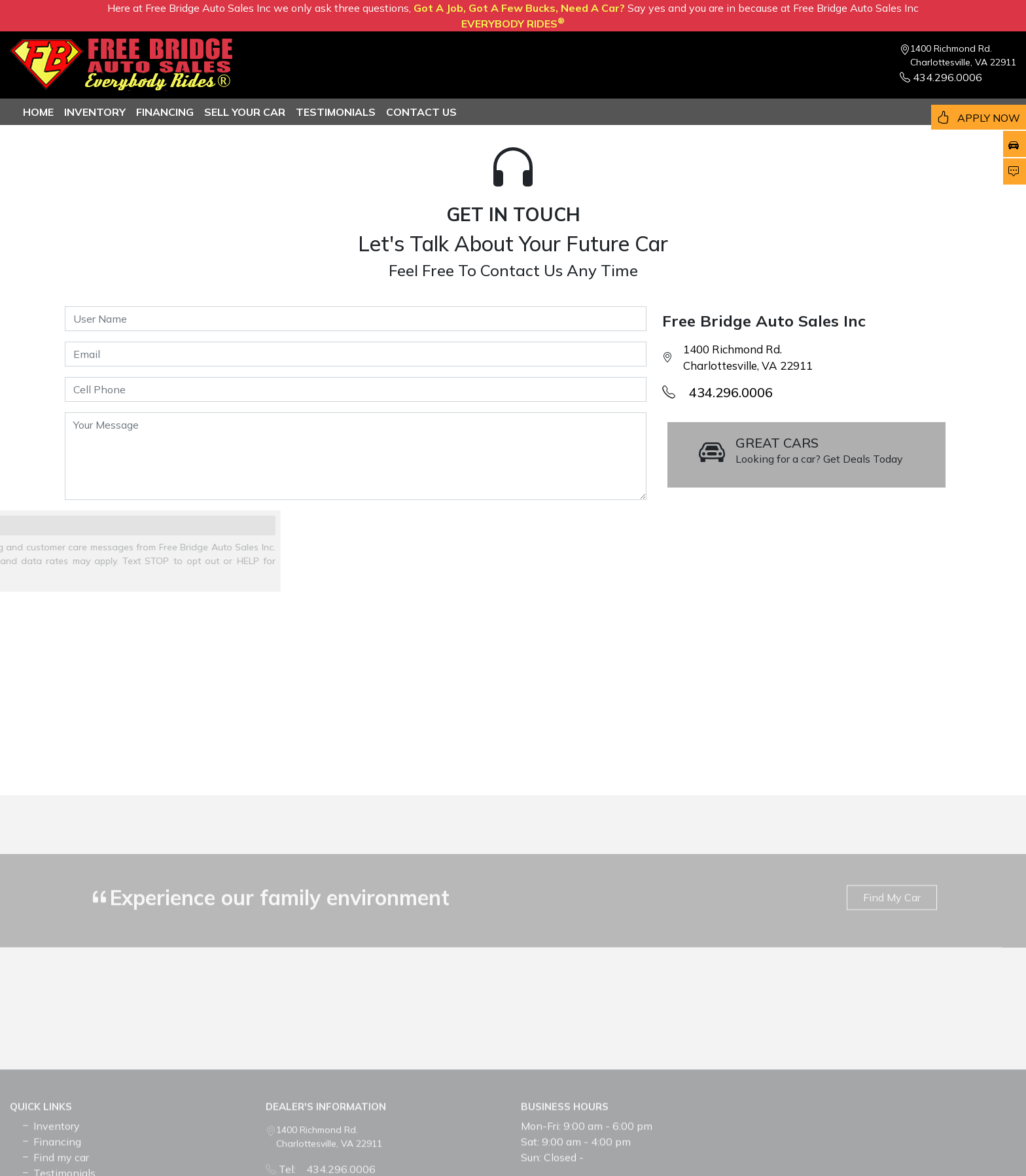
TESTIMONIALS (336, 111)
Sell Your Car (244, 111)
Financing (165, 111)
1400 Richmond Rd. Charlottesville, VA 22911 (963, 55)
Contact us (421, 111)
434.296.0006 (941, 77)
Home (38, 111)
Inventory (95, 111)
